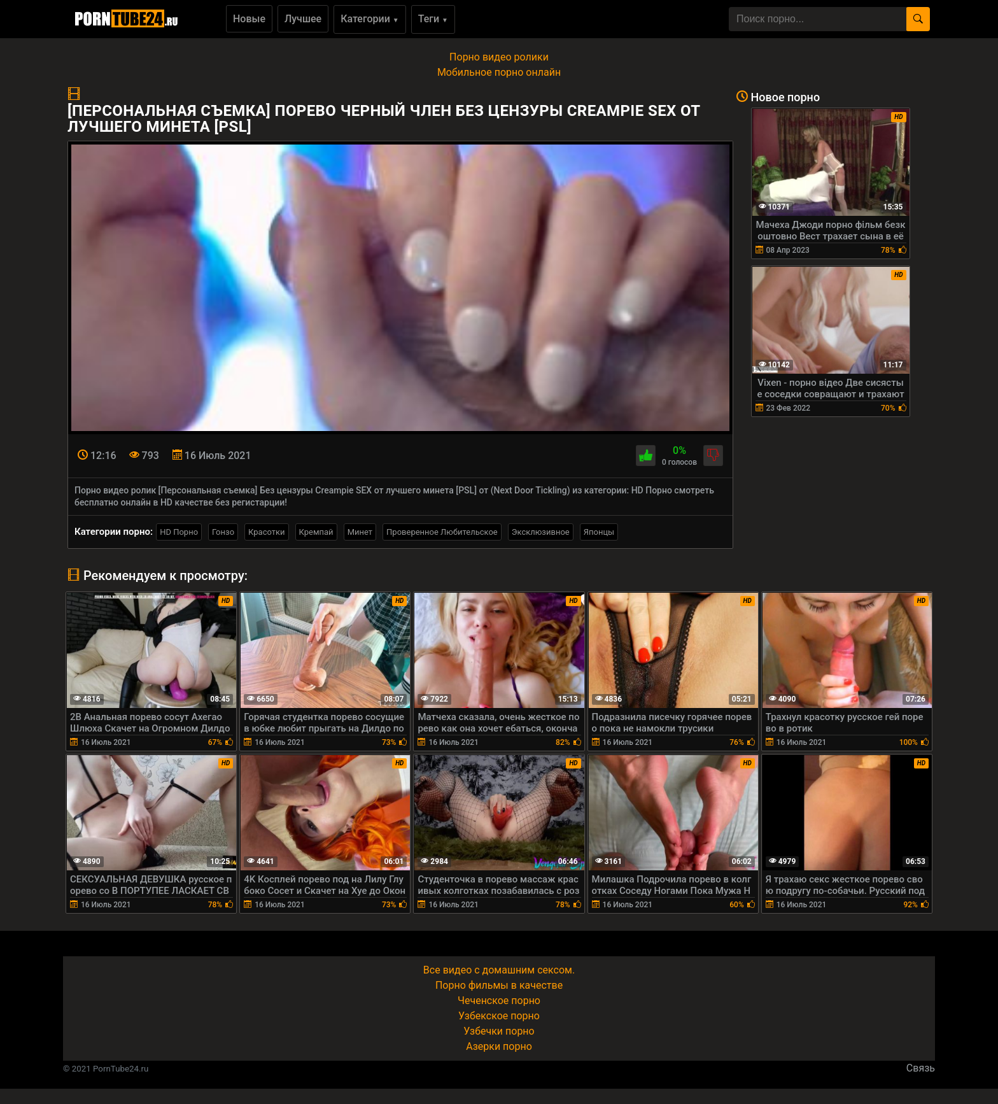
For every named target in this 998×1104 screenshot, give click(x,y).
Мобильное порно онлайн (499, 72)
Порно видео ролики (499, 57)
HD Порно (179, 532)
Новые (249, 19)
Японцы (599, 532)
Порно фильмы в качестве (499, 985)
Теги (433, 19)
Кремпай (316, 532)
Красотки (266, 532)
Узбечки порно (498, 1031)
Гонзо (223, 532)
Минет (360, 532)
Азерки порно (499, 1046)
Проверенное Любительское (442, 532)
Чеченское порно (499, 1000)
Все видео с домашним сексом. (499, 970)
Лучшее (303, 19)
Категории (370, 19)
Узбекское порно (499, 1016)
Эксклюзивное (541, 532)
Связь (920, 1068)
